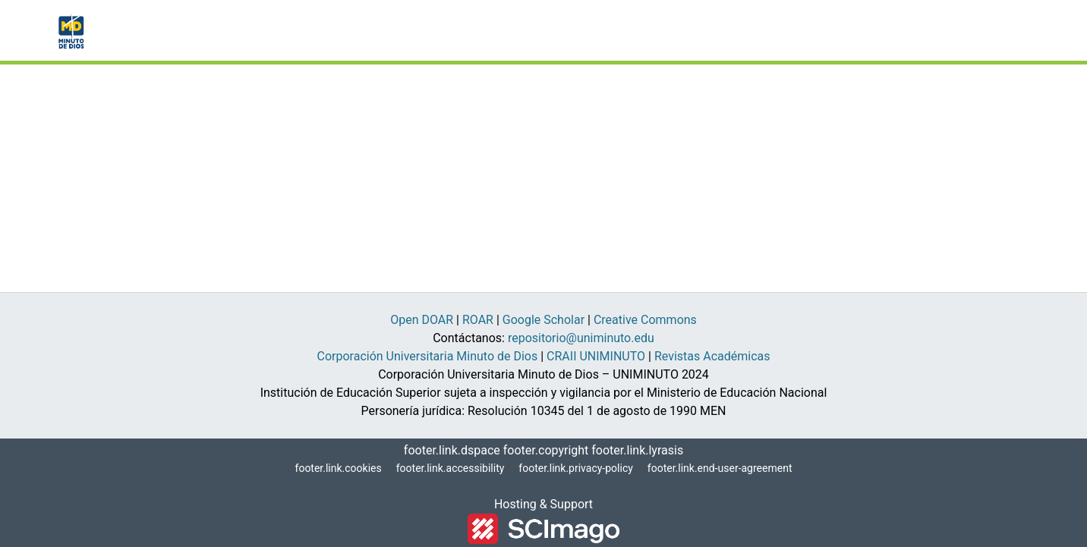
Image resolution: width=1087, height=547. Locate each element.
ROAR (482, 320)
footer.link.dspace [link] (454, 450)
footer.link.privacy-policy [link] (573, 468)
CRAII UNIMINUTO (594, 356)
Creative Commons (650, 320)
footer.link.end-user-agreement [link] (723, 468)
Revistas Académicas (711, 356)
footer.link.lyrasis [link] (635, 450)
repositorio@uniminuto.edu (579, 338)
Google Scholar (550, 320)
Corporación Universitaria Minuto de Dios (426, 356)
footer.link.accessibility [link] (445, 468)
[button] (69, 30)
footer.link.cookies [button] (333, 468)
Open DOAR (421, 320)
